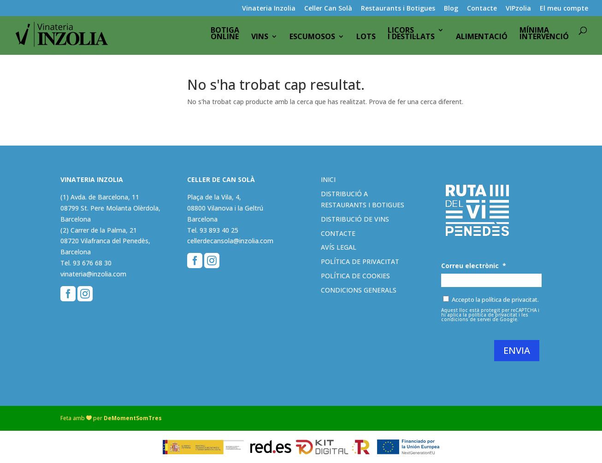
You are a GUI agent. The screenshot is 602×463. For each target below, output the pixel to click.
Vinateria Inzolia (268, 8)
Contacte (482, 8)
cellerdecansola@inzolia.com (230, 240)
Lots (366, 39)
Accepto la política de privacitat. (495, 299)
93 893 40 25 (219, 230)
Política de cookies (355, 275)
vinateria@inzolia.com (93, 274)
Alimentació (482, 39)
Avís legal (338, 247)
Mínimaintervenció (544, 36)
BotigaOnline (225, 36)
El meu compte (564, 8)
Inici (328, 179)
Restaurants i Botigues (398, 8)
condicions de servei (466, 319)
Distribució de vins (355, 219)
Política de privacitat (360, 261)
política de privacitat (492, 314)
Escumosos (312, 39)
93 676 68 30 (92, 262)
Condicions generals (358, 290)
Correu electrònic (473, 266)
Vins (259, 39)
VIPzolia (518, 8)
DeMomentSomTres (133, 418)
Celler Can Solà (328, 8)
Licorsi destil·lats (411, 36)
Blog (451, 8)
